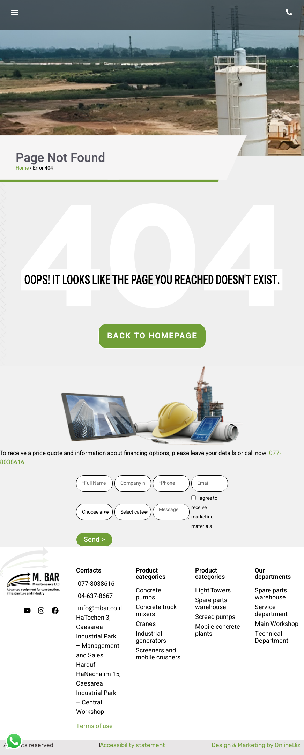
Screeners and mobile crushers (158, 654)
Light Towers (213, 590)
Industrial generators (151, 637)
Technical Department (271, 637)
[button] (14, 12)
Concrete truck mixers (156, 611)
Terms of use (94, 726)
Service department (271, 611)
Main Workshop (276, 624)
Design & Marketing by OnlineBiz (256, 744)
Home (22, 168)
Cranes (146, 624)
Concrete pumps (148, 594)
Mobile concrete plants (217, 630)
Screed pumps (215, 617)
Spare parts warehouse (211, 604)
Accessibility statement (132, 744)
